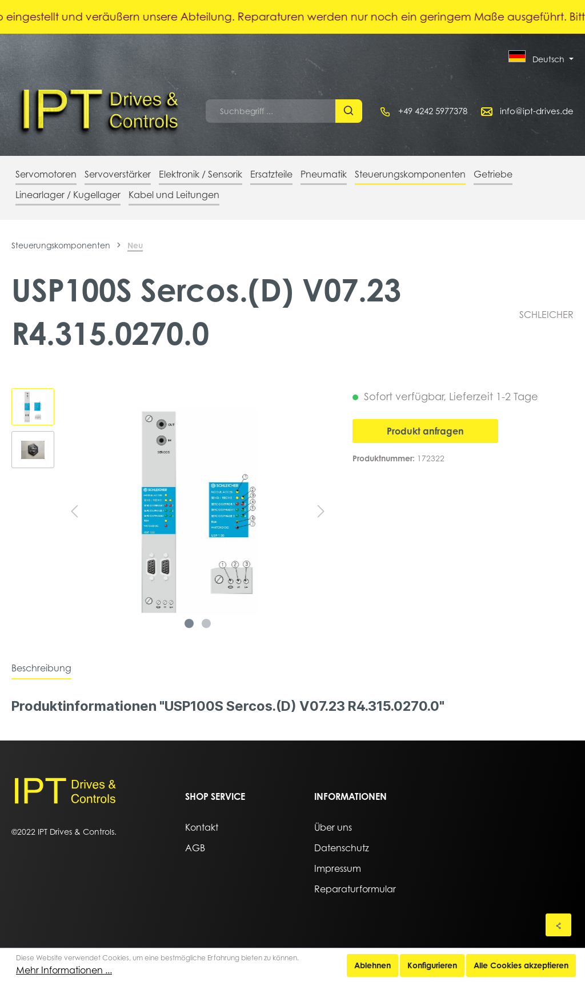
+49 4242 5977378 (432, 111)
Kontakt (201, 827)
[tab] (41, 668)
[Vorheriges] (74, 511)
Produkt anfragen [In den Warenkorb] (425, 431)
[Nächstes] (321, 511)
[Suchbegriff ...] (271, 111)
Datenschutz (341, 848)
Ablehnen (372, 965)
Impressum (337, 868)
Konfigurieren (432, 965)
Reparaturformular (355, 889)
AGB (195, 848)
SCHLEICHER (546, 314)
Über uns (333, 827)
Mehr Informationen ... (64, 970)
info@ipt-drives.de (537, 111)
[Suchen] (348, 111)
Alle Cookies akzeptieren (521, 965)
